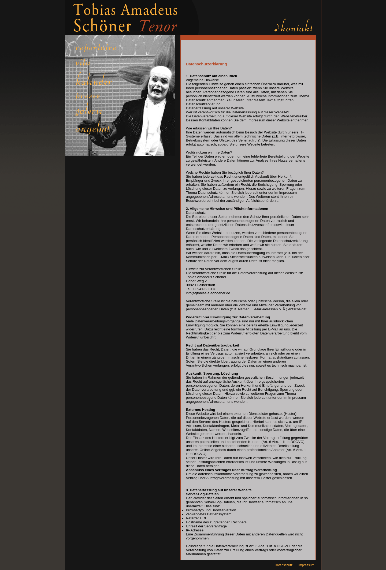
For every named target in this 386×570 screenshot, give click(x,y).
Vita (98, 63)
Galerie (98, 109)
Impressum (306, 565)
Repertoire (98, 50)
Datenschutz (283, 565)
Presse (98, 94)
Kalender (98, 79)
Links (98, 128)
